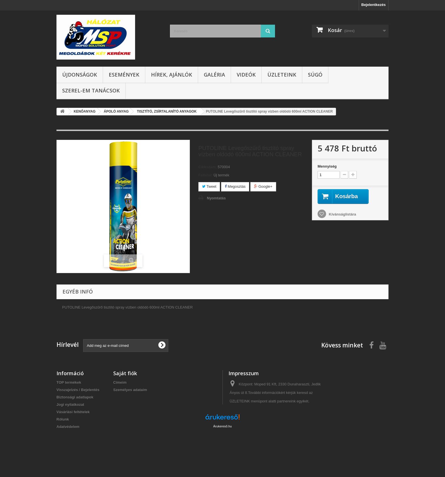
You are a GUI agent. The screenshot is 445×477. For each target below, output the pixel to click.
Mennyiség (327, 166)
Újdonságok (79, 74)
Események (124, 74)
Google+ (263, 186)
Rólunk (62, 419)
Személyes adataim (130, 390)
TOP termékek (68, 382)
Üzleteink (281, 74)
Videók (246, 74)
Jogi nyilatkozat (70, 404)
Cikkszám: (207, 167)
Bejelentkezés (373, 5)
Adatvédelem (67, 427)
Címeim (120, 382)
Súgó (315, 74)
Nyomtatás (216, 198)
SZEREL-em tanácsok (91, 90)
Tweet (209, 186)
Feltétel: (205, 175)
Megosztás (235, 186)
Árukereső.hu (222, 446)
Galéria (214, 74)
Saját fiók (125, 373)
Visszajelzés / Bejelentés (78, 390)
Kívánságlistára (342, 214)
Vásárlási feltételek (73, 412)
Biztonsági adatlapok (74, 397)
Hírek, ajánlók (171, 74)
